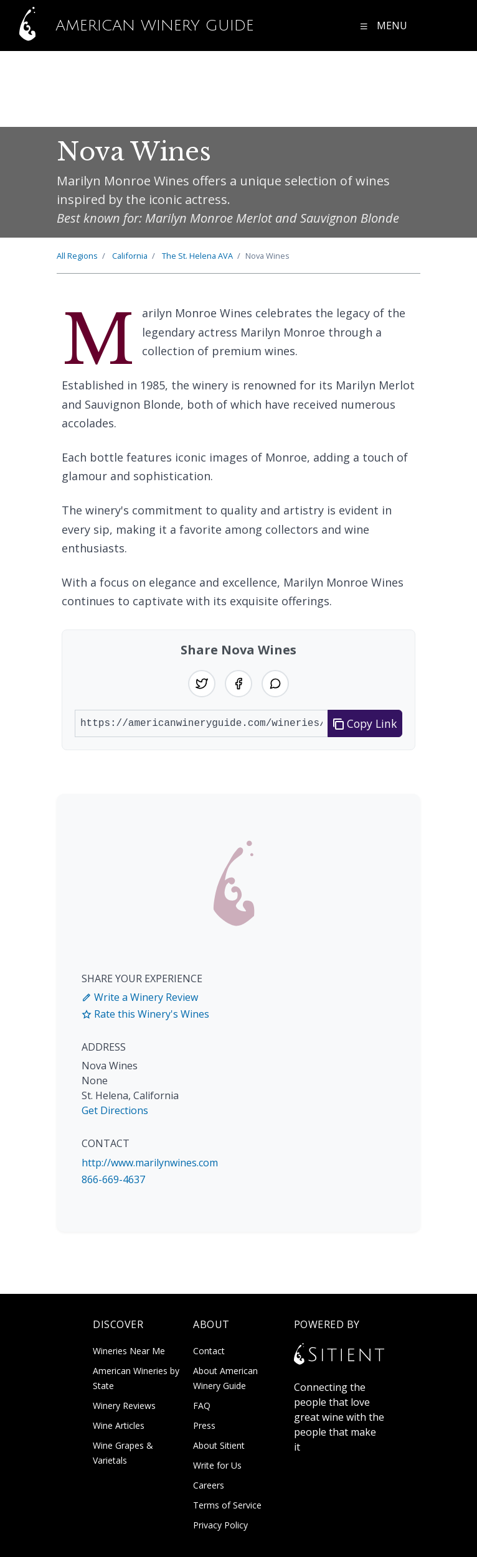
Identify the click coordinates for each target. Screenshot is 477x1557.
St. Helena (197, 255)
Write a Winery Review (140, 997)
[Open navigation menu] (383, 25)
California (130, 255)
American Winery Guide (129, 25)
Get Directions (115, 1110)
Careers (208, 1485)
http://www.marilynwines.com (150, 1162)
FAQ (201, 1405)
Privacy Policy (220, 1525)
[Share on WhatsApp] (275, 683)
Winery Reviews (124, 1405)
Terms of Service (227, 1505)
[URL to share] (201, 723)
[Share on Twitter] (201, 683)
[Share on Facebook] (238, 683)
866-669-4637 (113, 1179)
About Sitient (219, 1445)
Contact (209, 1351)
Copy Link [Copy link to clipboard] (365, 723)
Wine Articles (118, 1425)
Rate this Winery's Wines (145, 1014)
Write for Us (217, 1465)
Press (204, 1425)
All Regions (77, 255)
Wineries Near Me (129, 1351)
